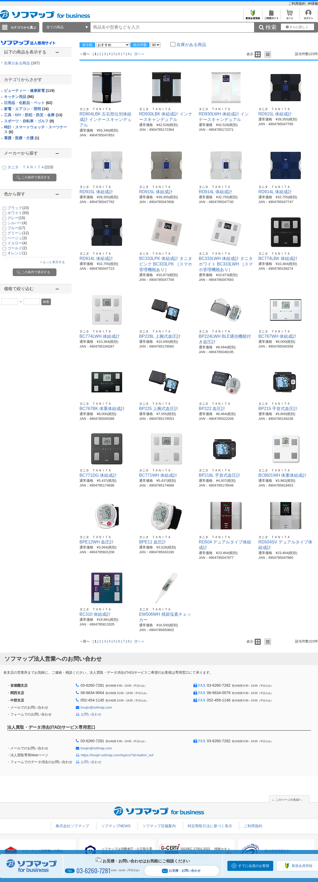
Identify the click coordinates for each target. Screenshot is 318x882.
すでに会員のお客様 (253, 866)
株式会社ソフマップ (72, 826)
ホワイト (18, 213)
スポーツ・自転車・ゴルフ (29, 121)
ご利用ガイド (271, 17)
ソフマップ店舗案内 (159, 826)
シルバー (17, 223)
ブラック (18, 208)
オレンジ (17, 253)
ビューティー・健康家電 (29, 90)
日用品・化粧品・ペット (28, 103)
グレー (16, 218)
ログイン (308, 17)
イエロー (17, 243)
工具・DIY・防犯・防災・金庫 (33, 115)
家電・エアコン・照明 (26, 109)
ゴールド (17, 248)
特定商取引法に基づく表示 (210, 826)
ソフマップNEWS (116, 826)
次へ (137, 54)
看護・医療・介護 (21, 138)
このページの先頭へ (289, 799)
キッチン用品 (19, 96)
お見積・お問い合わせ (181, 871)
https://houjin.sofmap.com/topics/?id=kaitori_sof (117, 755)
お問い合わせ (91, 714)
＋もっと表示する (52, 262)
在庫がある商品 (22, 63)
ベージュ (17, 238)
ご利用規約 (297, 4)
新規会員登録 (252, 17)
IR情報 (313, 4)
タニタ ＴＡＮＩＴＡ (30, 167)
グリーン (18, 233)
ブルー (16, 228)
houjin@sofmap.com (96, 707)
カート (289, 17)
